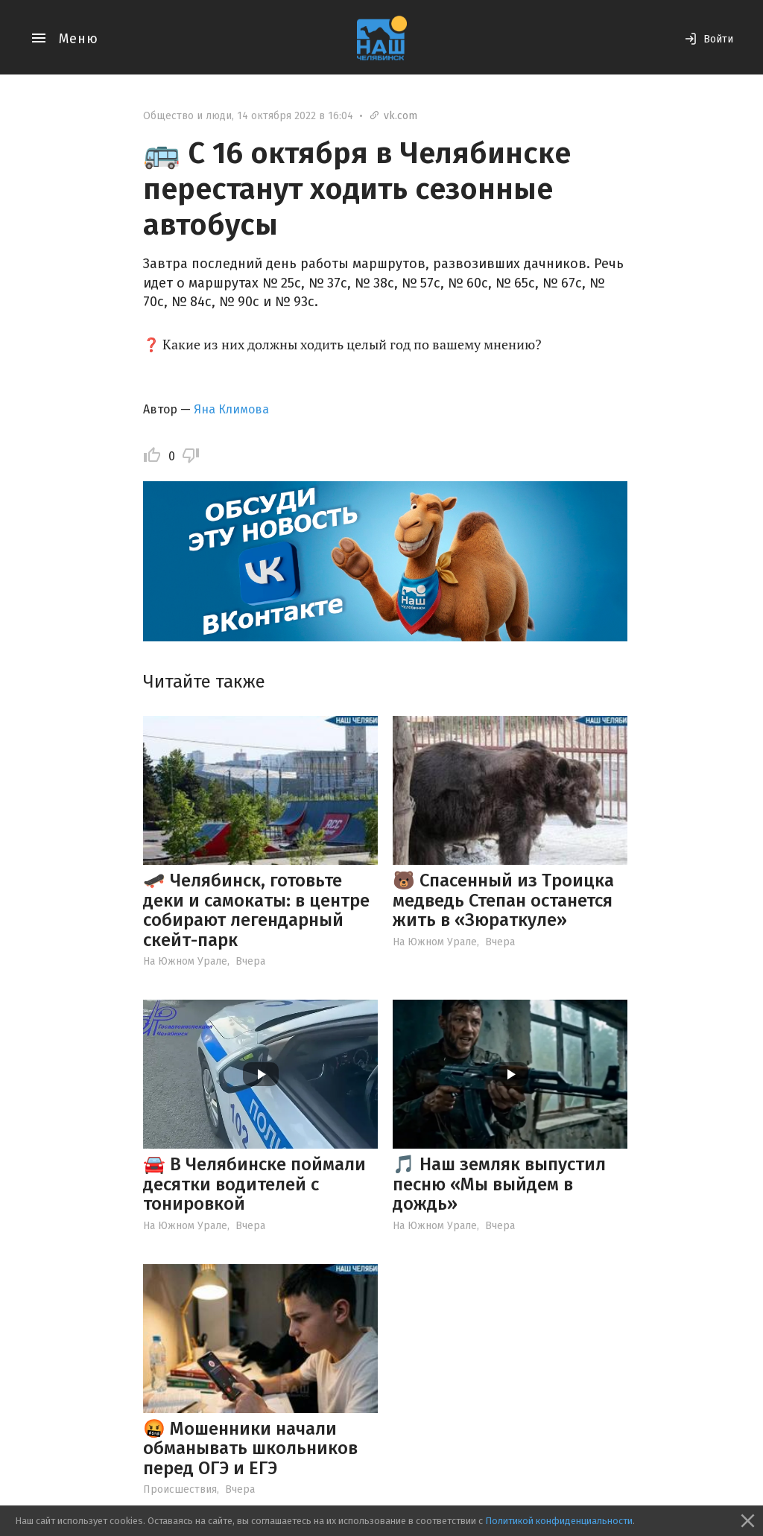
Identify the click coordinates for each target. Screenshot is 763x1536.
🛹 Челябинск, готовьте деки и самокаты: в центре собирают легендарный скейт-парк (256, 910)
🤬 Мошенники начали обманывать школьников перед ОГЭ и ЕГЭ (250, 1448)
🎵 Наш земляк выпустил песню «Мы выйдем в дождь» (499, 1184)
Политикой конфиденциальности (559, 1520)
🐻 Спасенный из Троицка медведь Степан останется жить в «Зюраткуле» (503, 900)
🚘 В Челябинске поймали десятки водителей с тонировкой (254, 1184)
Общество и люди (187, 116)
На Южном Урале (185, 961)
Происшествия (180, 1489)
